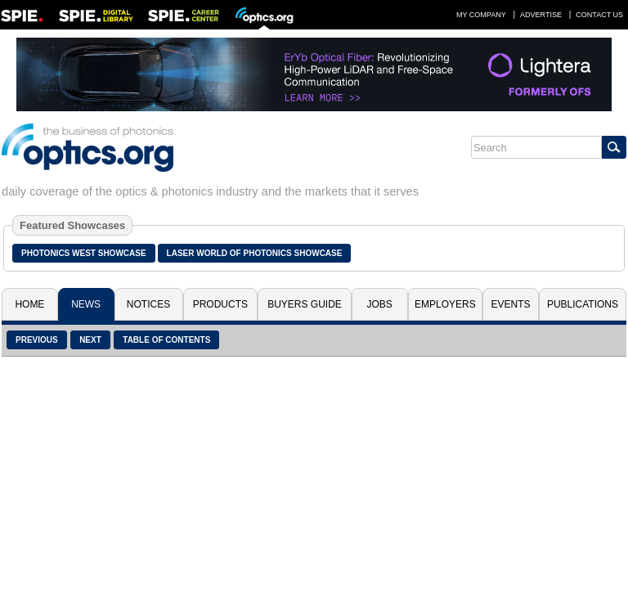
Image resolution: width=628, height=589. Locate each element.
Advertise (541, 15)
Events (511, 304)
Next (90, 339)
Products (220, 304)
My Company (481, 15)
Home (29, 304)
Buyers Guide (304, 304)
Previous (37, 339)
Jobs (379, 304)
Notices (148, 304)
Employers (445, 304)
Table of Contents (166, 339)
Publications (582, 304)
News (86, 304)
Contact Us (599, 15)
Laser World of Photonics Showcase (255, 253)
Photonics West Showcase (83, 253)
